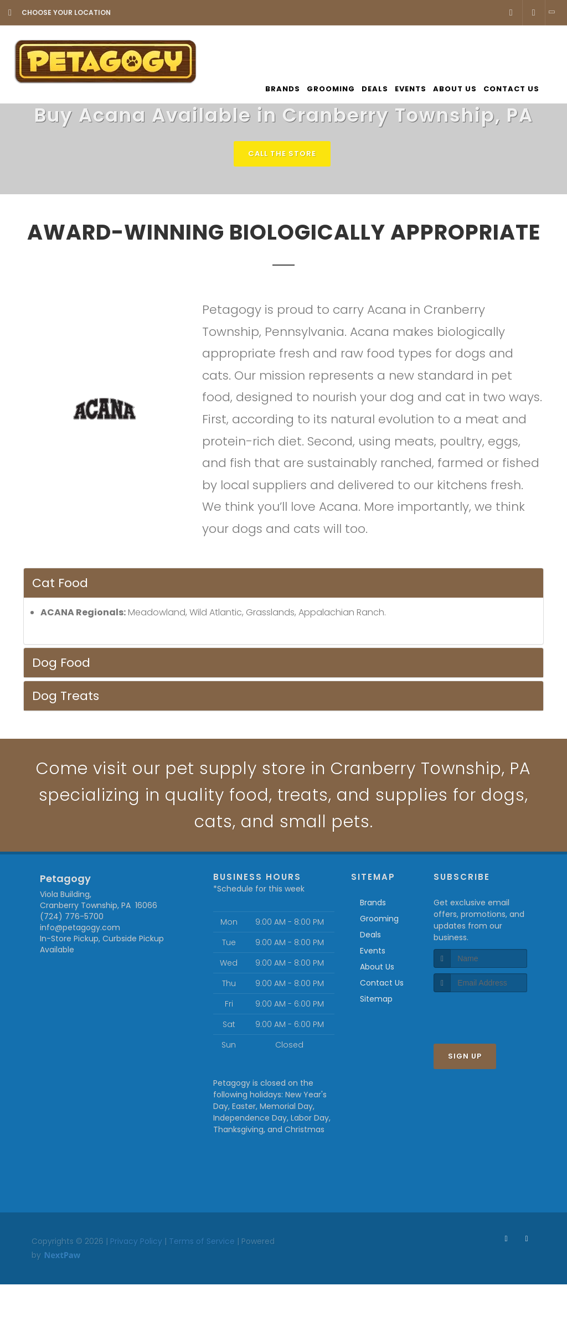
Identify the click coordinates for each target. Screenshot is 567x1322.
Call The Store (282, 153)
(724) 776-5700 (72, 916)
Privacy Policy (136, 1241)
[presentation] (492, 1013)
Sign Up (465, 1056)
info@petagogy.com (80, 927)
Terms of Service (202, 1241)
